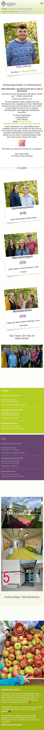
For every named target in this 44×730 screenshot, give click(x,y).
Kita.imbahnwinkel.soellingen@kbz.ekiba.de (22, 124)
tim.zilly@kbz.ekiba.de (28, 71)
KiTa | (4, 9)
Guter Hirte (12, 9)
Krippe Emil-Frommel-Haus (10, 11)
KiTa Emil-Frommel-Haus (25, 9)
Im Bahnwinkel (24, 11)
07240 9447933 (25, 122)
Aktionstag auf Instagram (11, 725)
